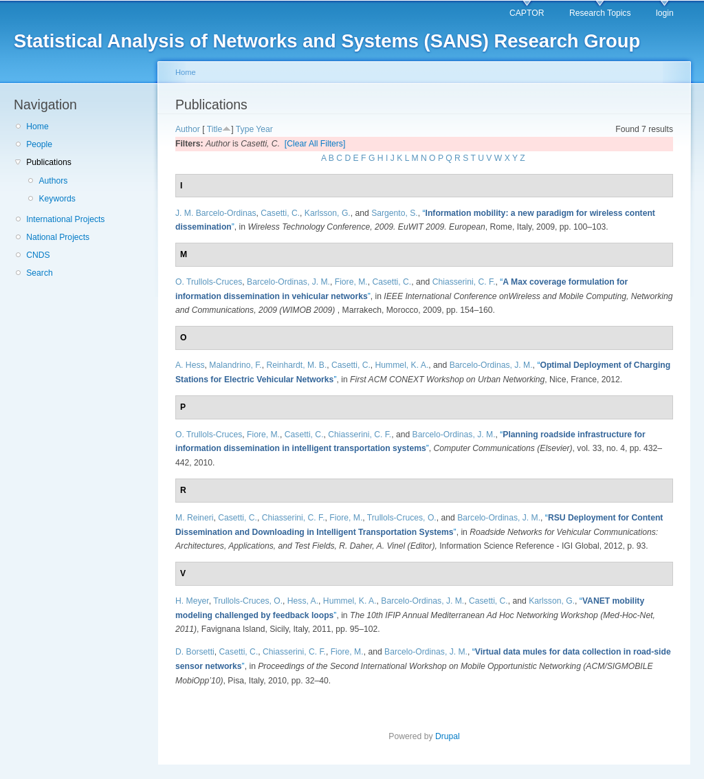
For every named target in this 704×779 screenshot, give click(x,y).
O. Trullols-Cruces (208, 282)
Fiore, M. (351, 282)
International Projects (65, 219)
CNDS (38, 255)
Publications (49, 162)
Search (39, 273)
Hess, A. (302, 601)
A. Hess (190, 365)
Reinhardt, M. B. (296, 365)
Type (245, 129)
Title (215, 129)
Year (264, 129)
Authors (52, 181)
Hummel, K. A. (402, 365)
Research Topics (600, 13)
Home (37, 126)
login (665, 13)
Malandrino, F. (235, 365)
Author (187, 129)
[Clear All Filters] (315, 144)
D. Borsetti (194, 652)
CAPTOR (526, 13)
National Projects (57, 237)
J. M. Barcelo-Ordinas (215, 213)
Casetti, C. (280, 213)
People (39, 144)
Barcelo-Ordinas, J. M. (288, 282)
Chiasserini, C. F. (464, 282)
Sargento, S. (394, 213)
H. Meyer (192, 601)
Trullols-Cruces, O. (402, 518)
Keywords (56, 199)
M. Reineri (194, 518)
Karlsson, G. (328, 213)
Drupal (447, 736)
